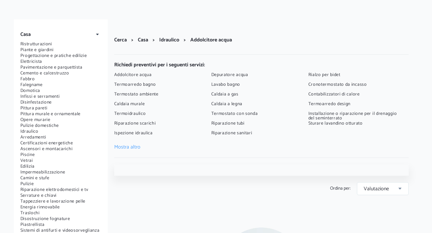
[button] (60, 35)
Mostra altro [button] (127, 147)
